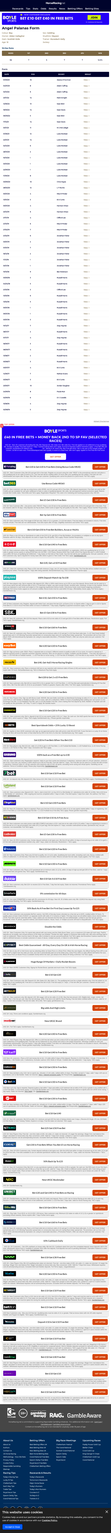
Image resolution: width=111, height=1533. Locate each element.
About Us (6, 1444)
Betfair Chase (88, 1448)
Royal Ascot (60, 1460)
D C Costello (61, 398)
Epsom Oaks (61, 1457)
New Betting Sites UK (38, 1451)
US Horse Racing (9, 1454)
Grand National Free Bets (39, 1457)
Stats (35, 8)
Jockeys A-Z (34, 1495)
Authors (6, 1448)
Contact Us (7, 1451)
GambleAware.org (51, 766)
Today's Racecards (37, 1477)
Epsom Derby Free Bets (39, 1460)
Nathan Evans (62, 374)
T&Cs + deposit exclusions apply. (49, 1075)
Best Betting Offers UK (38, 1444)
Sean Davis (61, 110)
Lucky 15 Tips (8, 1480)
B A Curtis (61, 200)
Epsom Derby (61, 1454)
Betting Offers (75, 8)
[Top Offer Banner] (55, 19)
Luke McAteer (62, 134)
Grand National (88, 1460)
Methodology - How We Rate (14, 1457)
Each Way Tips (8, 1486)
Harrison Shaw (62, 206)
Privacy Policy (8, 1460)
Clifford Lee (61, 218)
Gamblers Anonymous (61, 1424)
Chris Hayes (61, 182)
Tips (28, 8)
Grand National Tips (10, 1499)
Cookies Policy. (49, 1520)
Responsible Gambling (11, 1466)
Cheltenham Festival (64, 1444)
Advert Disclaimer (101, 421)
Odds (43, 8)
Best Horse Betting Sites (39, 1454)
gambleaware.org (13, 796)
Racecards (17, 8)
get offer (100, 467)
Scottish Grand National (65, 1451)
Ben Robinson (62, 272)
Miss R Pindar (62, 194)
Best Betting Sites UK (38, 1448)
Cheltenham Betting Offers (40, 1466)
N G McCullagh (62, 128)
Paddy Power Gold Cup (92, 1444)
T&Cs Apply (37, 448)
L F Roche (61, 188)
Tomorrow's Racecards (38, 1480)
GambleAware (46, 1424)
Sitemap (6, 1469)
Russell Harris (62, 278)
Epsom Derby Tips (10, 1495)
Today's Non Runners (38, 1489)
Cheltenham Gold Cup (91, 1457)
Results (53, 8)
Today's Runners (36, 1486)
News (62, 8)
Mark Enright (62, 98)
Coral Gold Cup (88, 1451)
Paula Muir (61, 392)
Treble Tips (7, 1489)
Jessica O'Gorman (64, 80)
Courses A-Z (34, 1492)
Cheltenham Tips (9, 1483)
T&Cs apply (28, 1091)
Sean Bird (60, 104)
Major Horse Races (37, 1483)
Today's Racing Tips (10, 1477)
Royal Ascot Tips (9, 1492)
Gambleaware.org (80, 556)
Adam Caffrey (62, 86)
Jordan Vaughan (63, 386)
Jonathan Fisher (63, 236)
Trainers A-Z (34, 1499)
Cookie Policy (8, 1463)
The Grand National (63, 1448)
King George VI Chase (91, 1454)
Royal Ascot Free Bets (38, 1463)
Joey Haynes (62, 326)
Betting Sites (92, 8)
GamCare (98, 1422)
